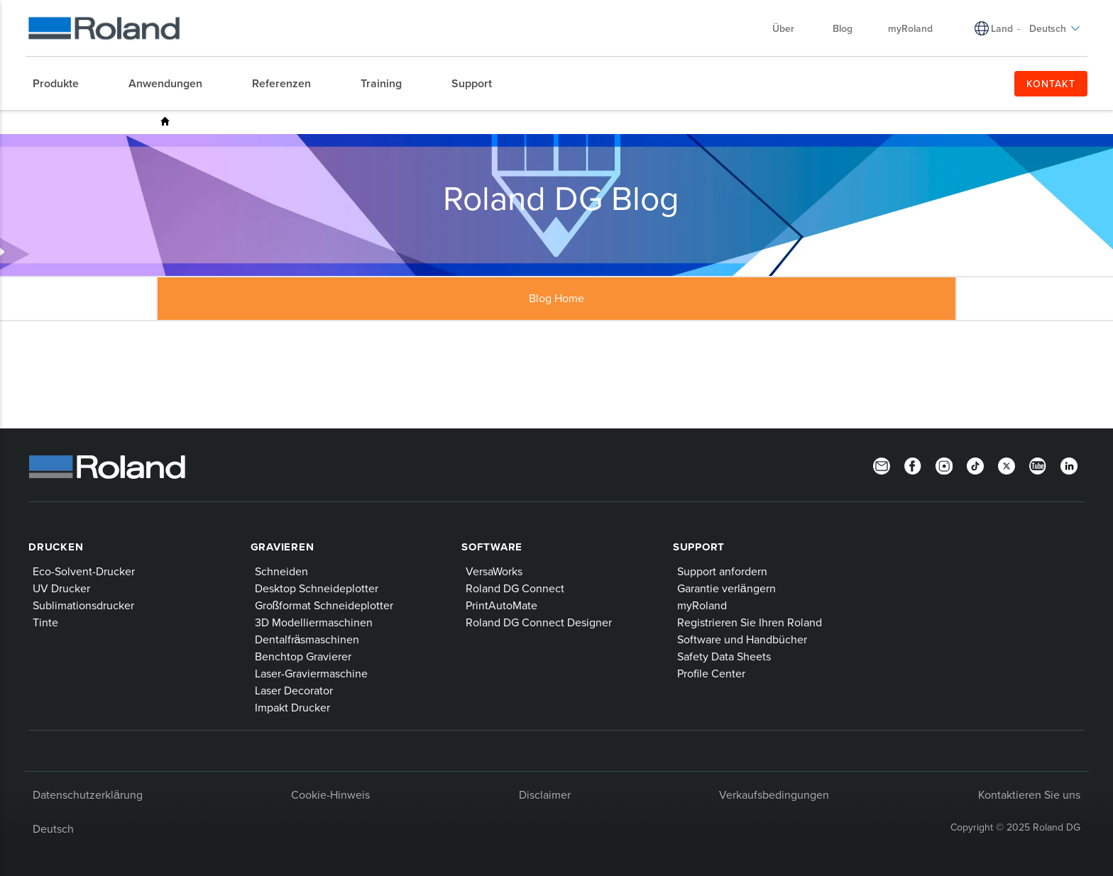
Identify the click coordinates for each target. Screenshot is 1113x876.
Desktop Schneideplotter (316, 588)
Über (790, 28)
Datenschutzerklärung (88, 794)
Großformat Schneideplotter (324, 605)
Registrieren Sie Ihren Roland (749, 622)
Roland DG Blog (164, 121)
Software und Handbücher (742, 639)
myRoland (910, 28)
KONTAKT (1050, 84)
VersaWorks (494, 571)
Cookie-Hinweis (330, 794)
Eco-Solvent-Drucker (84, 571)
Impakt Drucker (292, 707)
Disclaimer (545, 794)
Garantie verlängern (726, 588)
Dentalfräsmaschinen (307, 639)
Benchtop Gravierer (303, 656)
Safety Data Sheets (724, 656)
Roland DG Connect (515, 588)
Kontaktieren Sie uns (1029, 794)
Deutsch (1054, 28)
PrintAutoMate (501, 605)
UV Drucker (61, 588)
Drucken (55, 547)
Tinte (45, 622)
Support (699, 547)
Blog (842, 28)
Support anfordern (722, 571)
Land (1002, 28)
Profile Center (711, 673)
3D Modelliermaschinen (314, 622)
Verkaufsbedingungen (774, 794)
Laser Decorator (294, 690)
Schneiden (281, 571)
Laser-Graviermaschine (311, 673)
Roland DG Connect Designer (539, 622)
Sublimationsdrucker (83, 605)
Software (491, 547)
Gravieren (282, 547)
